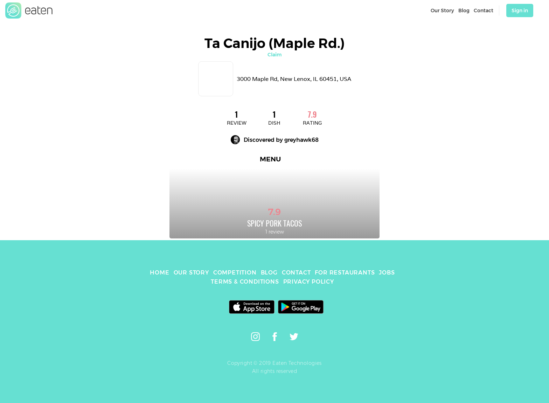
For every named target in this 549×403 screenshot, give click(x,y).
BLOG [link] (269, 272)
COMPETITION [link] (235, 272)
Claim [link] (274, 54)
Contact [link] (483, 10)
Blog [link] (464, 10)
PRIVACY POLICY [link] (308, 281)
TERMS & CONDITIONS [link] (245, 281)
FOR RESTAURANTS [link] (345, 272)
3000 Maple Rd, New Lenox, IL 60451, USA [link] (294, 79)
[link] (29, 10)
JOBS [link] (387, 272)
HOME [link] (159, 272)
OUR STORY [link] (191, 272)
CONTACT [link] (296, 272)
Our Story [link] (442, 10)
